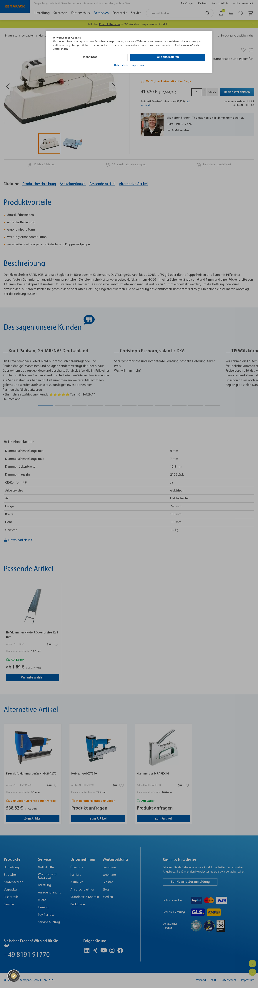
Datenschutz (121, 65)
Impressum (138, 65)
